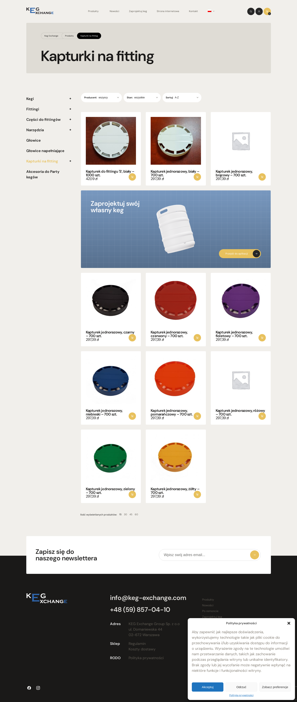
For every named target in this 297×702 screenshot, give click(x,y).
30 (119, 514)
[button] (289, 623)
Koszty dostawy (139, 649)
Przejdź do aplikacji (236, 253)
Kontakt (193, 11)
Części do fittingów (43, 119)
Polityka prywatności (241, 695)
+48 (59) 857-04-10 (138, 609)
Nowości (114, 11)
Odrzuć (241, 687)
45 (125, 514)
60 (130, 514)
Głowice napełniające (45, 150)
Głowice (33, 140)
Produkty (93, 11)
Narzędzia (35, 130)
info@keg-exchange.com (146, 597)
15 (114, 514)
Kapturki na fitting (89, 35)
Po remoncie (208, 611)
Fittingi (32, 109)
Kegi (30, 98)
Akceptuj (208, 687)
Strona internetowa (168, 11)
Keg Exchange (51, 35)
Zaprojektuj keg (138, 11)
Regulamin (134, 643)
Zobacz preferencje (275, 687)
